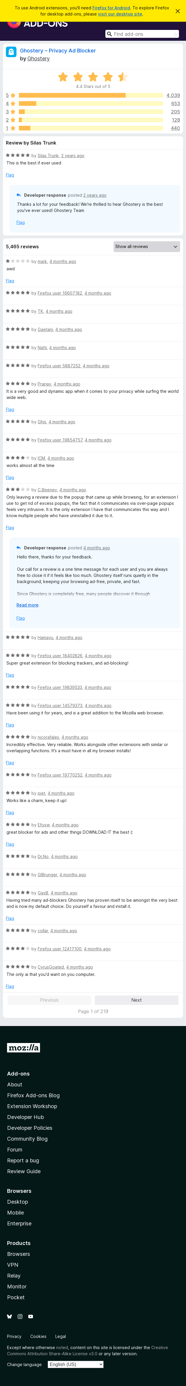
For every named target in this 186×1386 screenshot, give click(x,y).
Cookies (38, 1336)
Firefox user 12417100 (60, 948)
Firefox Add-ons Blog (33, 1095)
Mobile (15, 1213)
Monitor (16, 1286)
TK (40, 311)
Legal (60, 1336)
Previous (49, 1000)
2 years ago (72, 155)
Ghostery (38, 58)
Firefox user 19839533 (60, 687)
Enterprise (19, 1223)
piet (41, 793)
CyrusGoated (51, 966)
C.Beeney (47, 489)
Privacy (14, 1336)
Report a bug (23, 1160)
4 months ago (62, 261)
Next (136, 1000)
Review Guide (24, 1171)
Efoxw (43, 824)
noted (62, 1347)
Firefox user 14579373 (60, 705)
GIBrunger (47, 874)
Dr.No (43, 856)
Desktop (17, 1202)
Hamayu (45, 637)
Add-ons (18, 1074)
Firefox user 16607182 (60, 293)
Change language (24, 1364)
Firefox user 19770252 (60, 774)
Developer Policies (29, 1128)
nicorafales (48, 737)
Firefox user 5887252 (59, 365)
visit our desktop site (120, 13)
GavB (43, 892)
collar (43, 930)
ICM (41, 458)
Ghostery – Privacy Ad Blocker (58, 50)
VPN (12, 1265)
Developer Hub (25, 1117)
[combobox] (142, 34)
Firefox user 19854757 (60, 439)
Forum (14, 1149)
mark (42, 261)
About (14, 1084)
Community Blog (27, 1139)
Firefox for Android (111, 7)
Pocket (16, 1297)
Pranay (44, 383)
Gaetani (45, 329)
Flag (10, 174)
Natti (42, 347)
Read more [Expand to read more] (27, 604)
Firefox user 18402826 (60, 655)
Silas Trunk (48, 155)
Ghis (42, 421)
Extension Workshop (32, 1106)
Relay (14, 1276)
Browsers (18, 1254)
